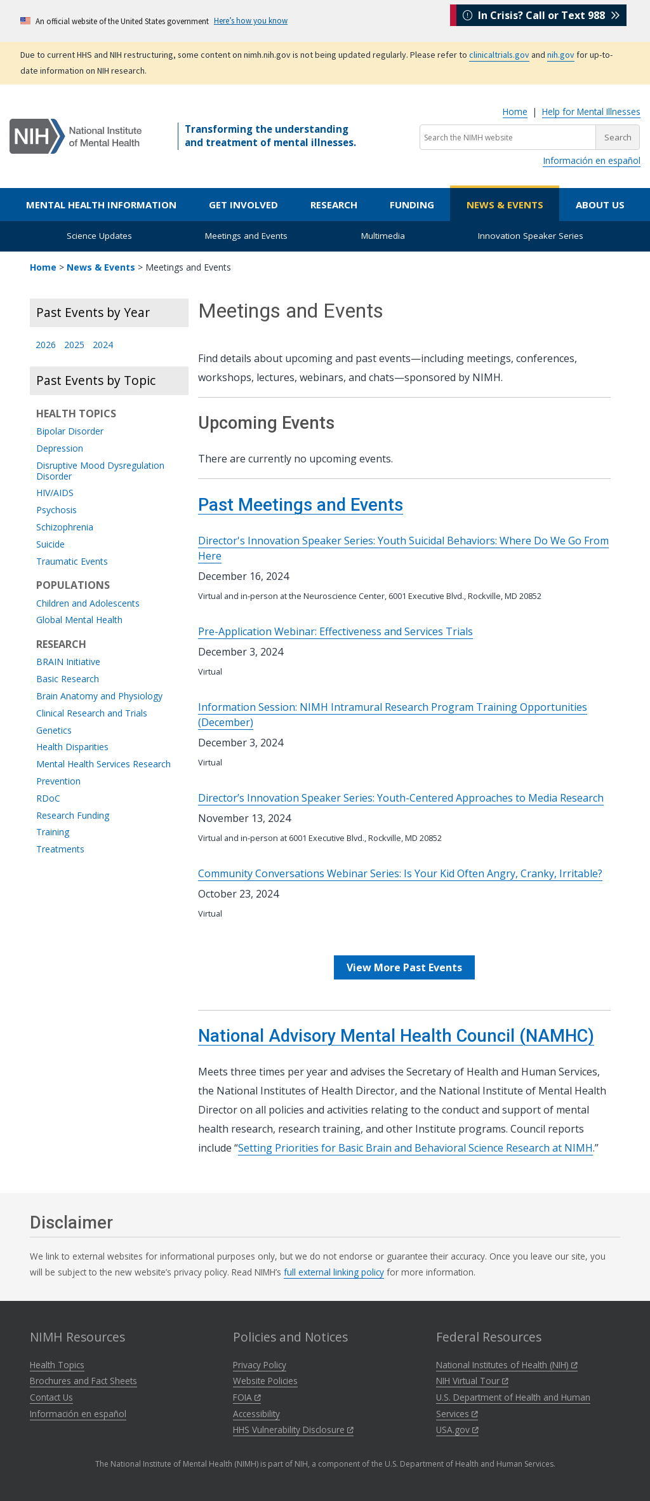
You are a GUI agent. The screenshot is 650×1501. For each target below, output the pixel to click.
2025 (74, 345)
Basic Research (67, 679)
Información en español (591, 160)
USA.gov (457, 1430)
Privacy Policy (259, 1365)
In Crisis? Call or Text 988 (541, 20)
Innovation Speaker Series (530, 235)
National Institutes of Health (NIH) (507, 1365)
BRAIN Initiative (68, 662)
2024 (103, 345)
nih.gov (560, 54)
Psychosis (56, 510)
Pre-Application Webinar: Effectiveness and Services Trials (335, 631)
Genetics (54, 730)
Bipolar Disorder (69, 431)
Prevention (58, 781)
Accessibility (256, 1414)
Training (52, 832)
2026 (46, 345)
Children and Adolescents (88, 603)
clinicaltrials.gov (499, 54)
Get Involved (243, 204)
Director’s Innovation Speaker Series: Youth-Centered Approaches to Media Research (401, 798)
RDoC (48, 798)
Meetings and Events (246, 235)
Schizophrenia (64, 527)
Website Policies (265, 1381)
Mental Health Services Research (103, 764)
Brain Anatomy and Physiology (99, 696)
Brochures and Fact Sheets (83, 1381)
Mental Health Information (101, 204)
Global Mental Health (79, 620)
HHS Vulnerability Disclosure (293, 1430)
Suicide (50, 544)
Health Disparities (72, 747)
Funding (412, 204)
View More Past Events (404, 967)
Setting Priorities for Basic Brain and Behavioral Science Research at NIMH (415, 1148)
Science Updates (99, 235)
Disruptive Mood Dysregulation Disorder (100, 471)
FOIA (247, 1397)
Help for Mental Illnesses (591, 111)
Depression (59, 448)
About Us (600, 204)
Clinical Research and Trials (91, 713)
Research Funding (72, 816)
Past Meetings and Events (300, 505)
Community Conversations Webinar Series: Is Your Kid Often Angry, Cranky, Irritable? (400, 873)
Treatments (60, 849)
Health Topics (57, 1365)
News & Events (505, 204)
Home (515, 111)
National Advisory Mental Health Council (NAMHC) (396, 1036)
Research (333, 204)
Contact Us (51, 1397)
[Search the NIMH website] (508, 137)
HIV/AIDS (55, 493)
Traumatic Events (72, 561)
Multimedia (383, 235)
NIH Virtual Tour (472, 1381)
